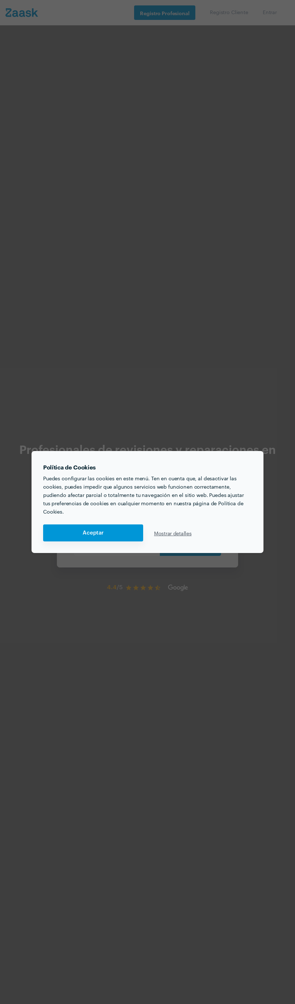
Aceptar (93, 533)
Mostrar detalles (173, 533)
